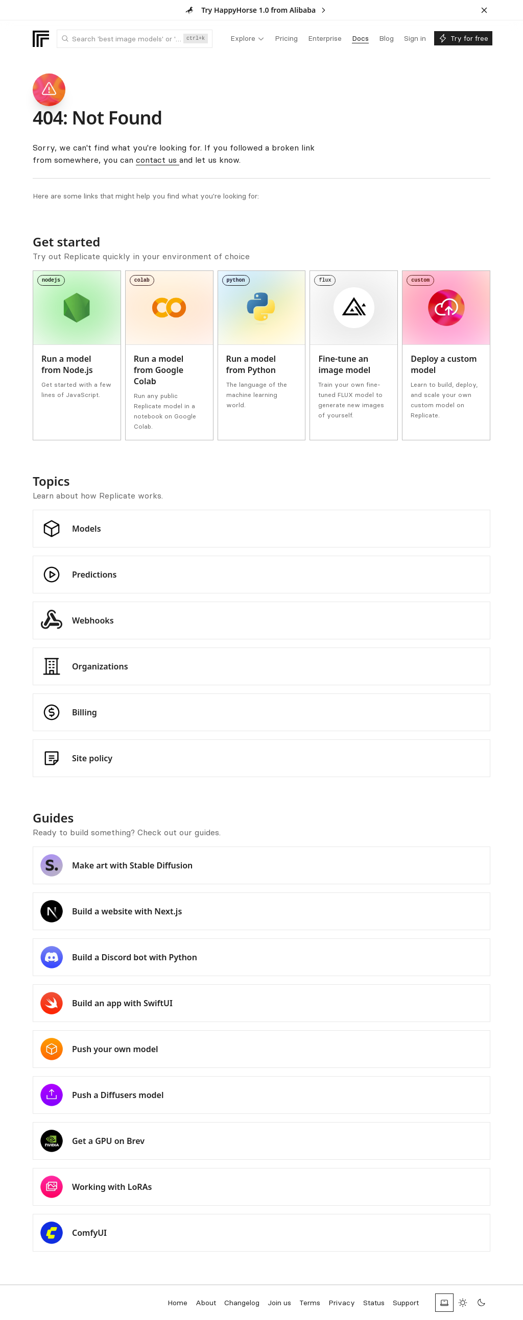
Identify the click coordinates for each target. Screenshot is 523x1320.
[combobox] (134, 38)
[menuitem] (247, 38)
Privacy (341, 1302)
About (206, 1302)
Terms (309, 1302)
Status (374, 1302)
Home (177, 1302)
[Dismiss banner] (484, 10)
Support (406, 1302)
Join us (279, 1302)
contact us (157, 160)
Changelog (241, 1302)
